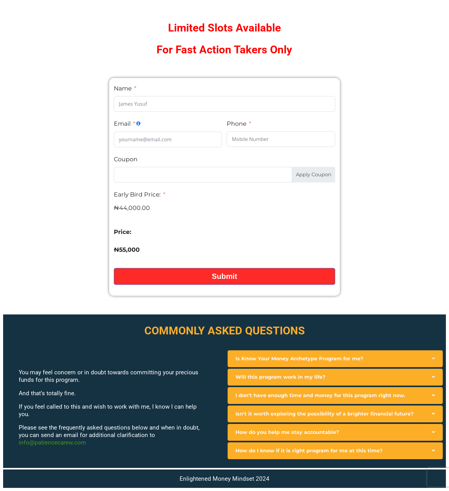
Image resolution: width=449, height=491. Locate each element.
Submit (224, 276)
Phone (236, 123)
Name (123, 88)
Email (122, 123)
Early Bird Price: (137, 194)
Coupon (126, 159)
